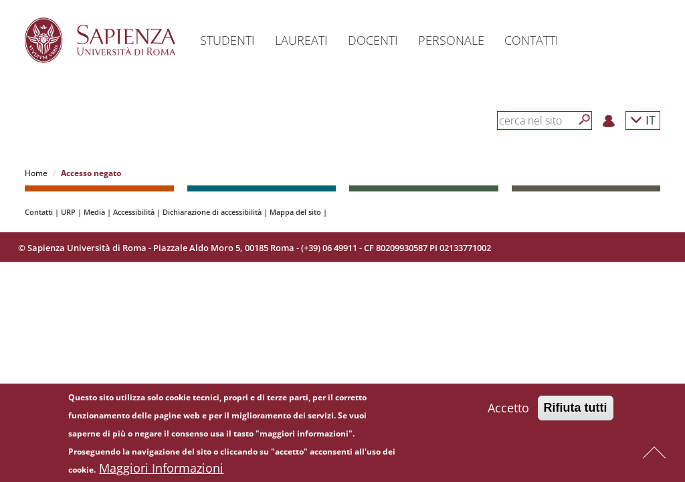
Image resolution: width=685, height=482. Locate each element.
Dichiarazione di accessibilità (212, 212)
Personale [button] (451, 40)
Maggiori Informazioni (161, 471)
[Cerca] (584, 120)
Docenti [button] (373, 40)
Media (94, 212)
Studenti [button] (227, 40)
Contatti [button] (531, 40)
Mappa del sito (295, 212)
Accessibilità (134, 212)
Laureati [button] (301, 40)
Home (36, 173)
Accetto (508, 411)
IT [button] (643, 119)
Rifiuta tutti (575, 411)
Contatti (39, 212)
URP (68, 212)
